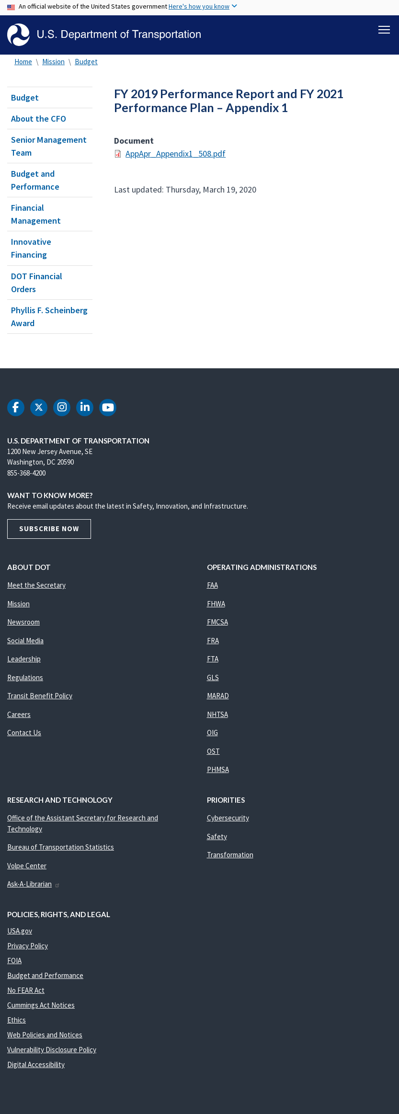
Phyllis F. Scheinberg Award (49, 317)
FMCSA (217, 621)
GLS (213, 677)
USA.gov (19, 930)
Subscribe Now (49, 528)
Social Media (25, 640)
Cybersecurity (228, 817)
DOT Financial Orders (36, 283)
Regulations (25, 677)
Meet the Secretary (36, 585)
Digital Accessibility (36, 1064)
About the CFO (38, 118)
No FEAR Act (26, 990)
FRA (213, 640)
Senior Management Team (49, 146)
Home (23, 61)
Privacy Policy (27, 945)
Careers (19, 714)
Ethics (16, 1019)
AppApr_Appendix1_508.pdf (175, 153)
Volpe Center (26, 865)
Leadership (24, 658)
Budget (86, 61)
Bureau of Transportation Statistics (60, 847)
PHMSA (218, 769)
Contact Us (24, 732)
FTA (212, 658)
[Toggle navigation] (384, 29)
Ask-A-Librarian (33, 883)
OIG (212, 732)
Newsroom (23, 621)
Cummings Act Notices (41, 1005)
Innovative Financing (31, 248)
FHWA (216, 603)
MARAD (218, 695)
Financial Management (36, 214)
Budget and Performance (35, 180)
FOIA (14, 960)
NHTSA (217, 714)
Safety (217, 836)
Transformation (230, 854)
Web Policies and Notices (44, 1034)
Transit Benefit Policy (39, 695)
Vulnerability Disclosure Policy (51, 1049)
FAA (212, 585)
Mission (53, 61)
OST (213, 751)
